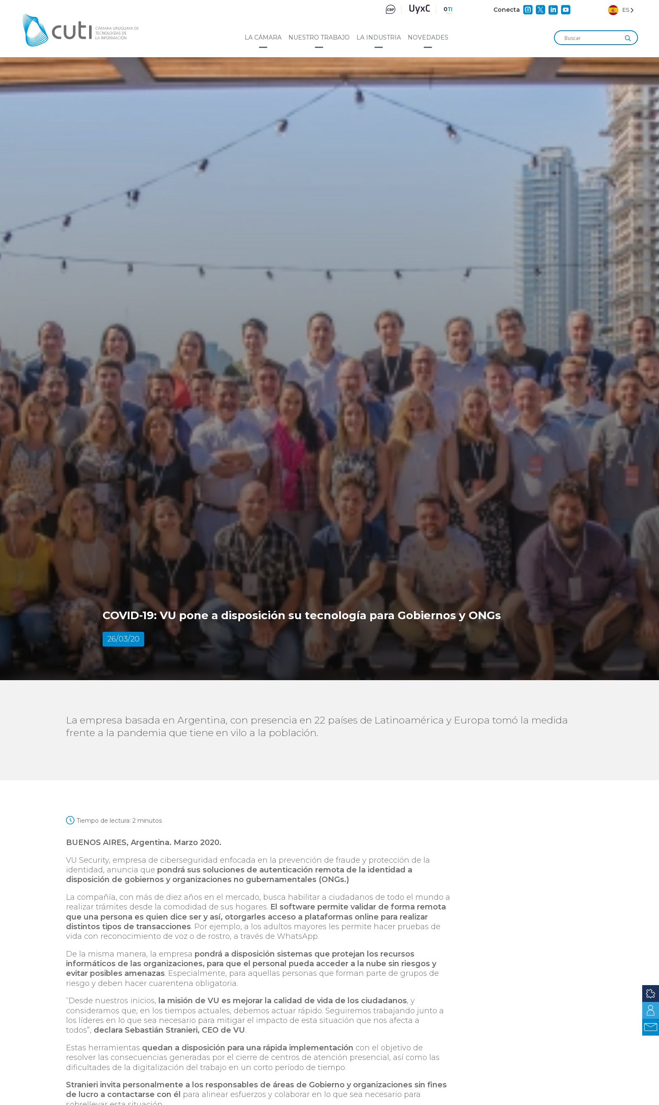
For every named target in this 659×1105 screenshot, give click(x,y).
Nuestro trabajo (319, 37)
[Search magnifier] (628, 38)
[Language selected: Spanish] (621, 10)
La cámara (263, 37)
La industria (378, 37)
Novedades (428, 37)
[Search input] (592, 38)
